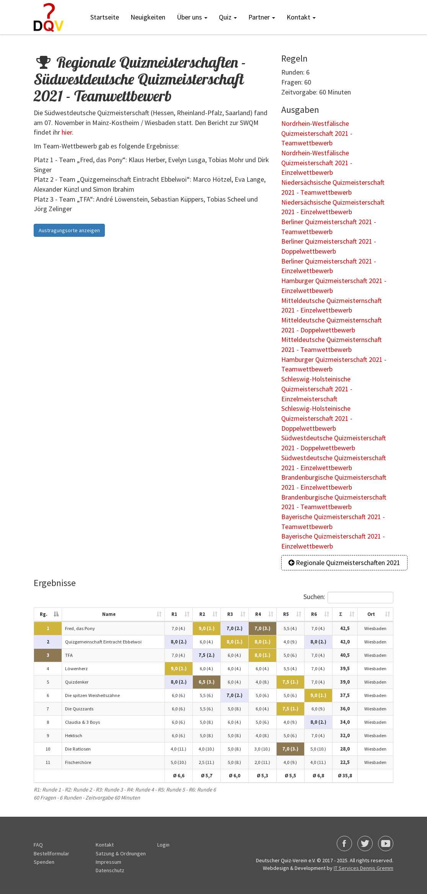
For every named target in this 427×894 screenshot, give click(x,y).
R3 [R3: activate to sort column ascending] (228, 614)
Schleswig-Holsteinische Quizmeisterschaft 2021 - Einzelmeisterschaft (316, 389)
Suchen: (346, 597)
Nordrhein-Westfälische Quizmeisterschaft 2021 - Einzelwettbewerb (316, 162)
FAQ (38, 844)
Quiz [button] (228, 17)
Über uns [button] (192, 17)
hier (67, 132)
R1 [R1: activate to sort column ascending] (172, 614)
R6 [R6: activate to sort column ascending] (312, 614)
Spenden (44, 861)
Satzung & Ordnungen (121, 853)
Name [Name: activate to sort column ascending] (107, 614)
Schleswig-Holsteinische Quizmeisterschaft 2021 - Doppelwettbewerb (316, 418)
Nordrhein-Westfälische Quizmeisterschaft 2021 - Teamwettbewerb (316, 133)
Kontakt (105, 844)
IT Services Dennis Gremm (363, 868)
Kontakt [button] (301, 17)
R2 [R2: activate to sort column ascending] (200, 614)
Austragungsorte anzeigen (69, 230)
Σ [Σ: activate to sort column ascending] (338, 614)
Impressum (108, 861)
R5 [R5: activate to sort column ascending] (284, 614)
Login (163, 844)
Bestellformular (51, 853)
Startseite (104, 17)
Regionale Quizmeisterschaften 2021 (344, 562)
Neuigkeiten (147, 17)
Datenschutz (110, 870)
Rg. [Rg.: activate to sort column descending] (41, 614)
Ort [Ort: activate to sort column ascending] (369, 614)
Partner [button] (261, 17)
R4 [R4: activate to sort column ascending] (256, 614)
